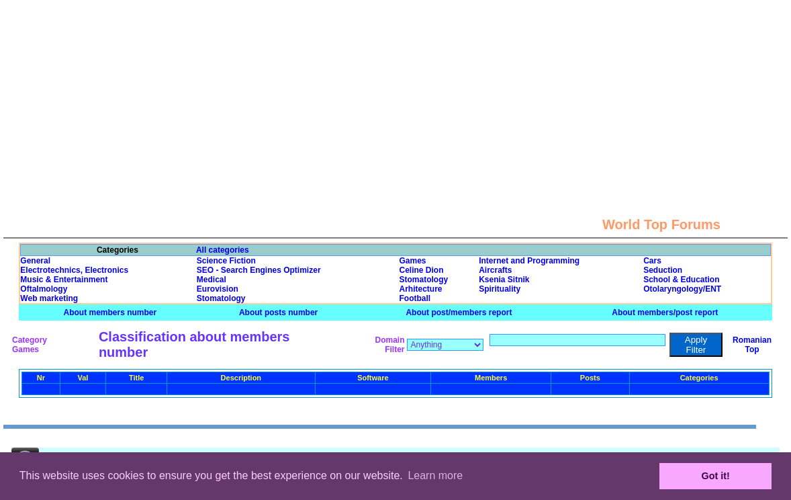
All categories (222, 250)
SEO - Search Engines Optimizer (259, 270)
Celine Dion (421, 270)
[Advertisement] (396, 94)
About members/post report (665, 312)
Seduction (662, 270)
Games (412, 260)
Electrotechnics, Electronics (74, 270)
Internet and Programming (529, 260)
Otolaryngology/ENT (682, 289)
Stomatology (423, 279)
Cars (652, 260)
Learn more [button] (435, 475)
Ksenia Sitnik (504, 279)
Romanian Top (752, 344)
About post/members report (459, 312)
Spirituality (499, 289)
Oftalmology (43, 289)
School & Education (681, 279)
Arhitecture (420, 289)
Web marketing (49, 298)
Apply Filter (696, 345)
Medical (211, 279)
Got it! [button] (716, 475)
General (35, 260)
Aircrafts (495, 270)
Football (414, 298)
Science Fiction (226, 260)
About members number (110, 312)
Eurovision (217, 289)
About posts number (278, 312)
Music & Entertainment (63, 279)
